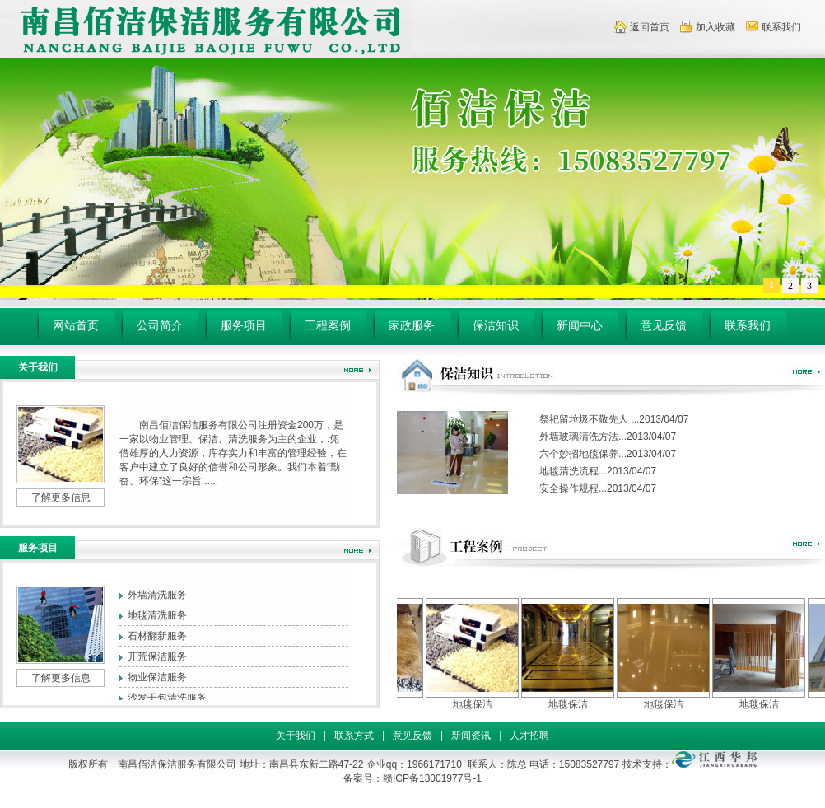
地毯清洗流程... (573, 471)
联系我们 (781, 27)
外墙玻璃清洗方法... (583, 436)
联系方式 (354, 735)
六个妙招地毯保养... (583, 454)
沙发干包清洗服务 (167, 697)
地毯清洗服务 (157, 615)
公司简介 (160, 326)
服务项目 (244, 326)
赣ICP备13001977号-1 (432, 778)
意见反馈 (664, 326)
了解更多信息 (61, 497)
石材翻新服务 (157, 636)
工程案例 (328, 326)
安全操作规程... (573, 488)
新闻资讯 (471, 735)
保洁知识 (496, 326)
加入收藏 (715, 27)
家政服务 (412, 326)
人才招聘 (529, 735)
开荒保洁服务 (157, 656)
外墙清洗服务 (157, 594)
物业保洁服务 (157, 677)
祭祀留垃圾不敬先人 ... (589, 419)
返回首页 (649, 27)
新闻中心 (580, 326)
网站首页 (76, 326)
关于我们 (295, 735)
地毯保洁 (478, 704)
